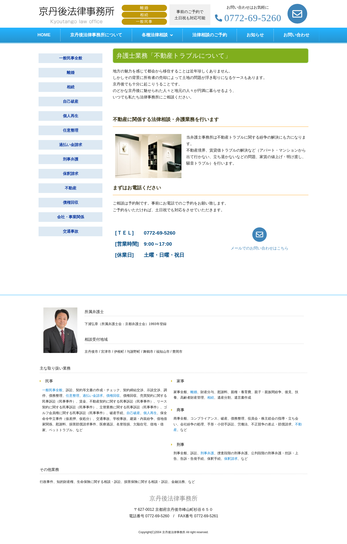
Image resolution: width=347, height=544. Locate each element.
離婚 (70, 72)
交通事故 (70, 231)
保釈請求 (70, 174)
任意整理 (70, 130)
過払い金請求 (70, 145)
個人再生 (70, 116)
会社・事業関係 (70, 217)
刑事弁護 (70, 159)
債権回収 (70, 202)
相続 (70, 87)
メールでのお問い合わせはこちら (259, 248)
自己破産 (70, 101)
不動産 (70, 188)
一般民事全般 (70, 58)
